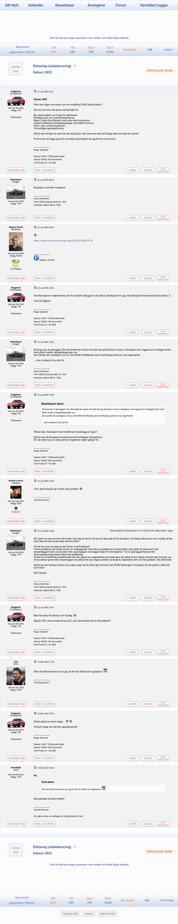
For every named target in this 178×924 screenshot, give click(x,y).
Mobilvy (89, 913)
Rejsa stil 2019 (107, 913)
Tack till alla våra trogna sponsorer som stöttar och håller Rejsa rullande (89, 37)
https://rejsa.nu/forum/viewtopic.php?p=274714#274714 (63, 240)
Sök (149, 49)
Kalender (36, 5)
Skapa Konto (22, 46)
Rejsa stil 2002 (70, 913)
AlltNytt (54, 49)
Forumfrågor (167, 900)
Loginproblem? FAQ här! (22, 52)
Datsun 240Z (42, 72)
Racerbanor (64, 5)
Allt (72, 49)
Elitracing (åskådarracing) (55, 66)
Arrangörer (96, 5)
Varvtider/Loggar (154, 5)
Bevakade (129, 49)
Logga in (168, 49)
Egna (91, 49)
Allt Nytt (11, 5)
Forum (121, 5)
